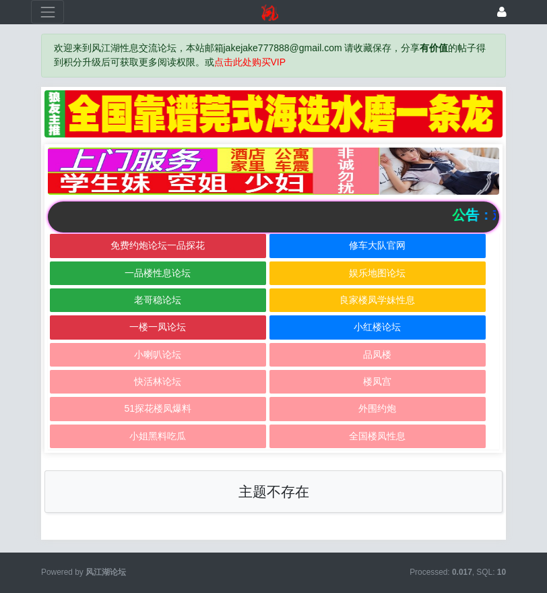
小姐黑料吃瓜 (157, 436)
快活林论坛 (157, 381)
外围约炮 (377, 408)
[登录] (502, 12)
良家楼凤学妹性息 (377, 299)
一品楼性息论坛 (158, 273)
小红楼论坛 (377, 326)
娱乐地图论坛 (377, 273)
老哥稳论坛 (157, 299)
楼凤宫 (377, 381)
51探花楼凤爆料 (157, 408)
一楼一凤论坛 (157, 326)
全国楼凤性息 (377, 436)
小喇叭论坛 (157, 354)
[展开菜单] (47, 12)
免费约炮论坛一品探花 (157, 245)
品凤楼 (377, 354)
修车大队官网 (377, 245)
